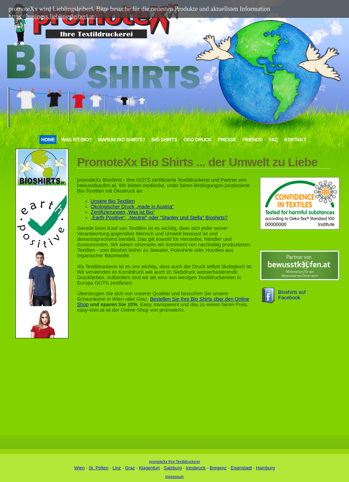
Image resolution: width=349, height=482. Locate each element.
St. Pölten (98, 467)
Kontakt (295, 139)
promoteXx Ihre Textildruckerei (174, 461)
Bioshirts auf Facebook (292, 294)
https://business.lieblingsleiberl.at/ (52, 16)
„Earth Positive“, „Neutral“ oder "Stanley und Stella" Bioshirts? (159, 217)
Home (48, 139)
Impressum (174, 476)
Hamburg (265, 467)
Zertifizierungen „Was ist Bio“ (123, 212)
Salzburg (173, 467)
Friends (252, 139)
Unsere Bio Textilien (113, 201)
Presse (227, 139)
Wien (79, 467)
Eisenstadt (241, 467)
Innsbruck (196, 467)
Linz (117, 467)
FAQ (273, 139)
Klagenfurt (149, 467)
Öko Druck (197, 139)
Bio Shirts (164, 139)
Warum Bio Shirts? (121, 139)
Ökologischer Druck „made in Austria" (132, 206)
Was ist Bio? (76, 139)
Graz (130, 467)
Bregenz (218, 467)
